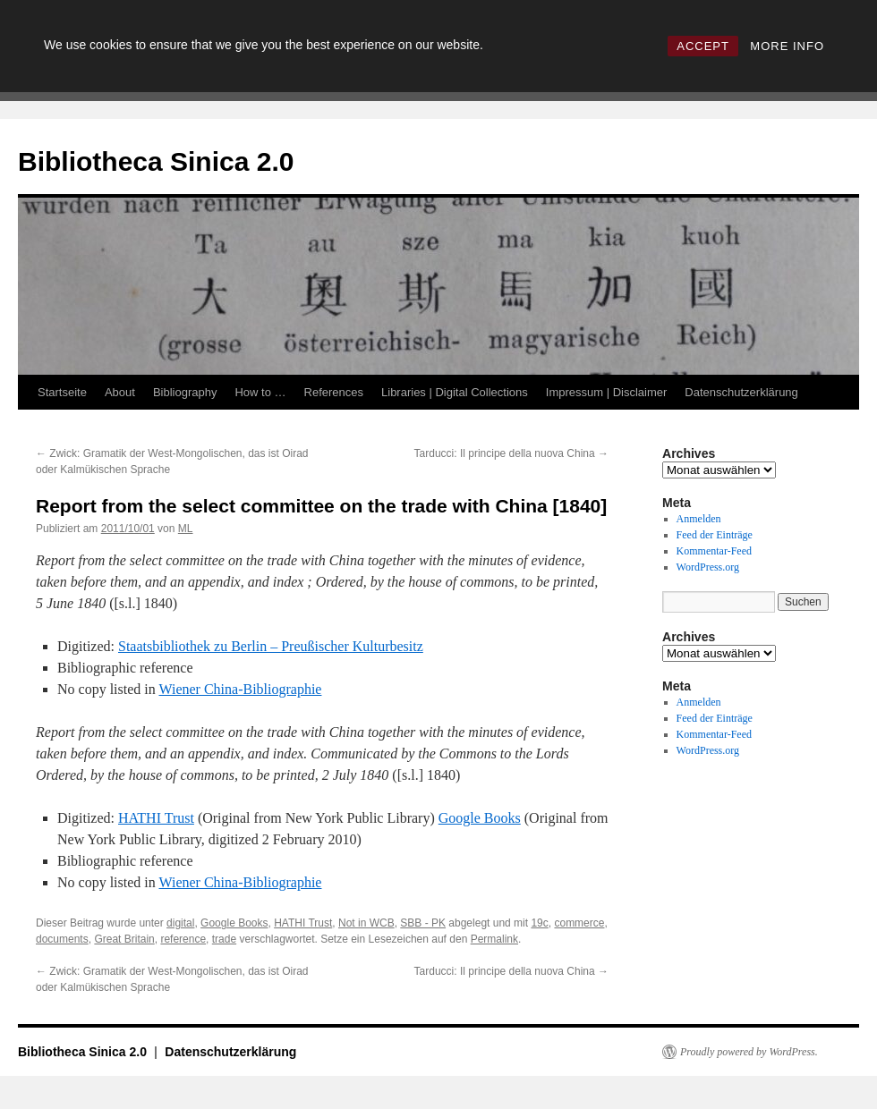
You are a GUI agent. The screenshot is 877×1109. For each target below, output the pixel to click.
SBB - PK (423, 923)
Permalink (494, 939)
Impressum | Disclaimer (607, 392)
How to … (259, 392)
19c (539, 923)
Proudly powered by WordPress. (749, 1052)
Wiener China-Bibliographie (239, 689)
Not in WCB (366, 923)
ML (185, 528)
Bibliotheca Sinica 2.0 (156, 161)
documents (62, 939)
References (333, 392)
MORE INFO (787, 46)
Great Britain (124, 939)
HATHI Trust (156, 817)
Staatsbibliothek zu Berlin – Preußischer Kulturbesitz (270, 646)
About (120, 392)
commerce (579, 923)
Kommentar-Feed (714, 551)
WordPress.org (708, 567)
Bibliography (185, 392)
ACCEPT (703, 46)
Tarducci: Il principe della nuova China (511, 453)
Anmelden (699, 518)
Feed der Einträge (715, 535)
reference (183, 939)
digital (180, 923)
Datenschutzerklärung (741, 392)
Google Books (479, 817)
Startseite (62, 392)
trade (224, 939)
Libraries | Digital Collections (454, 392)
